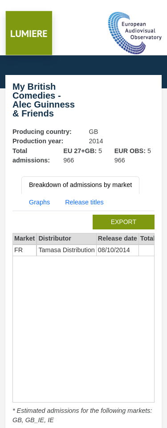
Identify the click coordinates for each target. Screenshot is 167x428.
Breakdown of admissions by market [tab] (80, 184)
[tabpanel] (83, 320)
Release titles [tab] (84, 202)
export (123, 221)
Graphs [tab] (39, 202)
